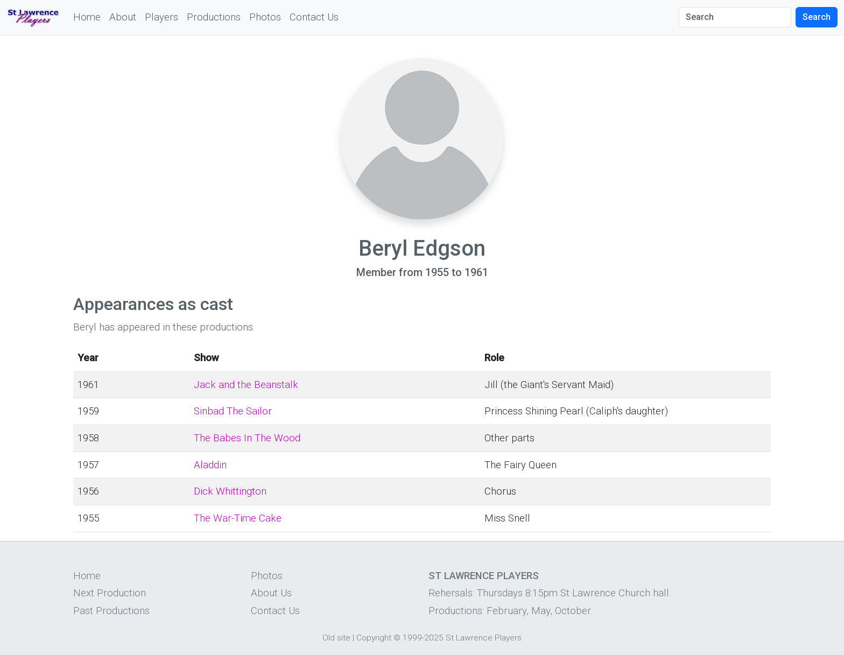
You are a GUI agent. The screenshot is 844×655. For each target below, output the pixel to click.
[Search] (735, 17)
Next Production (109, 593)
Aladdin (210, 465)
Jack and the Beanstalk (246, 385)
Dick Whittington (230, 491)
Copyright (373, 638)
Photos (265, 17)
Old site (336, 638)
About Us (271, 593)
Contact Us (314, 17)
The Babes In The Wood (247, 438)
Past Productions (111, 611)
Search (817, 17)
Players (161, 17)
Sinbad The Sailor (233, 411)
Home (87, 17)
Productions (214, 17)
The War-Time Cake (238, 518)
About (122, 17)
